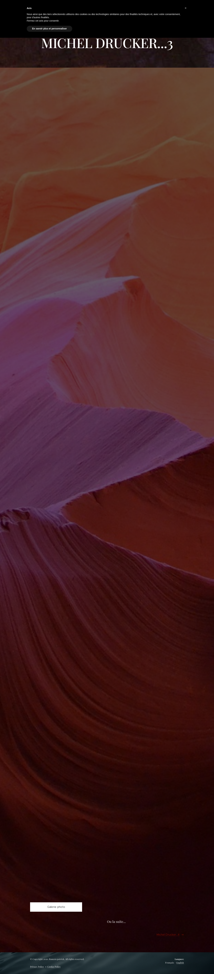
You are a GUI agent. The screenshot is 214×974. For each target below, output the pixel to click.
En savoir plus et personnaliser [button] (49, 28)
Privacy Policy (37, 966)
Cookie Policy (54, 966)
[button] (185, 8)
